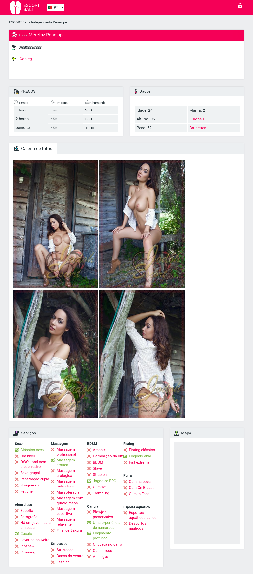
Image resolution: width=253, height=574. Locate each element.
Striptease (65, 550)
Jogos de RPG (104, 481)
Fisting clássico (142, 450)
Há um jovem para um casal (36, 525)
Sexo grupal (30, 473)
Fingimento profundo (102, 535)
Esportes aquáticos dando (143, 515)
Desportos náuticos (137, 525)
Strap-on (100, 474)
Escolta (27, 510)
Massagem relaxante (66, 522)
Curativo (100, 487)
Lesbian (63, 562)
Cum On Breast (141, 488)
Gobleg (22, 58)
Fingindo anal (140, 456)
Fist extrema (139, 462)
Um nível (28, 456)
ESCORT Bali (18, 22)
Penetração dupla (35, 479)
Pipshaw (27, 546)
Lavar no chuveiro (35, 540)
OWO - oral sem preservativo (33, 464)
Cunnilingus (102, 550)
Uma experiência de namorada (106, 525)
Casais (26, 533)
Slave (97, 468)
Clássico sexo (32, 450)
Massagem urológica (66, 473)
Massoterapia (68, 492)
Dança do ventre (70, 556)
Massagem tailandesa (66, 483)
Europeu (197, 119)
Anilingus (100, 556)
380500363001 (31, 48)
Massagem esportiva (66, 511)
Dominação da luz (108, 456)
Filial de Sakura (69, 530)
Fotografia (29, 517)
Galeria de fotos (33, 148)
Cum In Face (139, 494)
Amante (99, 450)
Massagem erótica (66, 462)
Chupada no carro (107, 544)
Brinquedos (30, 485)
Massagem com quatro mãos (70, 500)
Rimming (28, 552)
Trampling (101, 493)
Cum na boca (140, 481)
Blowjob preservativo (103, 514)
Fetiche (27, 491)
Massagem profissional (66, 452)
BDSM (98, 462)
